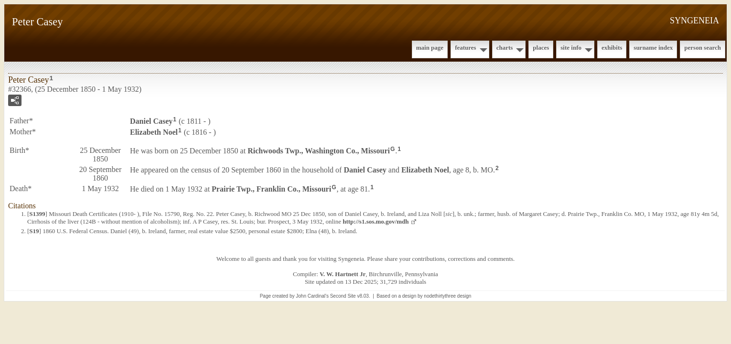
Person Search (702, 47)
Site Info (570, 47)
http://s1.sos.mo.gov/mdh (375, 221)
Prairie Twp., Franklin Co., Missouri (271, 188)
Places (541, 47)
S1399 (37, 213)
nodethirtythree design (447, 296)
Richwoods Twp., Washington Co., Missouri (318, 150)
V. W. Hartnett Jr (343, 274)
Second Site (343, 296)
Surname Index (653, 47)
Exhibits (612, 47)
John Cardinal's (312, 296)
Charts (504, 47)
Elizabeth (154, 132)
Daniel (151, 121)
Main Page (429, 47)
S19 (34, 231)
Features (465, 47)
